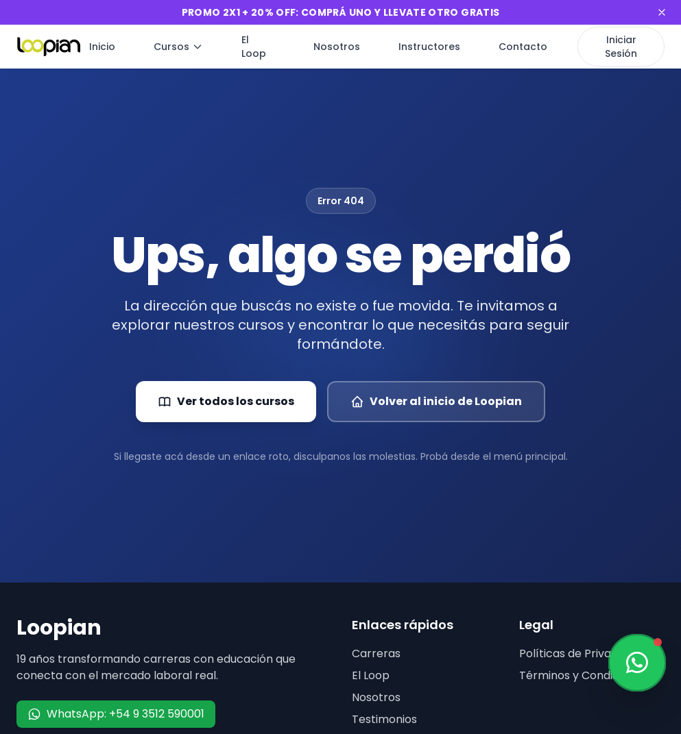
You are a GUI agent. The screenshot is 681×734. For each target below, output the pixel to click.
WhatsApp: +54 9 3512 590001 (115, 714)
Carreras (376, 653)
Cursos (178, 46)
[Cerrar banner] (662, 12)
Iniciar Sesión (621, 46)
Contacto (523, 46)
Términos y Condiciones (583, 675)
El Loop (253, 46)
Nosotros (336, 46)
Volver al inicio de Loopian (436, 401)
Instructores (429, 46)
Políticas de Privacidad (580, 653)
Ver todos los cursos (226, 401)
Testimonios (384, 719)
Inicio (102, 46)
